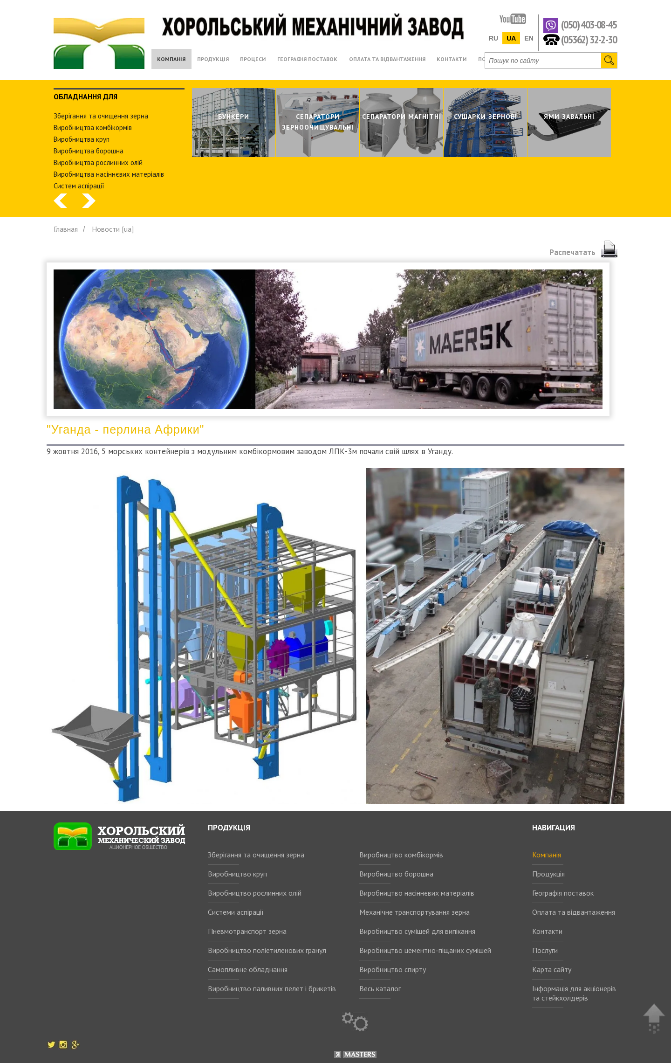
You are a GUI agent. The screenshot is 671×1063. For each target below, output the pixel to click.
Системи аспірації (236, 912)
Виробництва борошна (88, 150)
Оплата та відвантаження (573, 912)
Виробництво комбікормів (401, 854)
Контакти (547, 931)
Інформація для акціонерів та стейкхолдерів (574, 993)
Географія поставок (563, 892)
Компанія (546, 854)
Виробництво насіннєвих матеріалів (416, 892)
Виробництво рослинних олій (254, 892)
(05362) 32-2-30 (588, 39)
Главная (66, 229)
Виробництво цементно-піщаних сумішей (425, 950)
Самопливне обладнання (248, 969)
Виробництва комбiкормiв (93, 127)
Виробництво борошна (396, 873)
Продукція (548, 873)
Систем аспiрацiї (79, 185)
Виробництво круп (237, 873)
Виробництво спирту (392, 969)
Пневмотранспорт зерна (247, 931)
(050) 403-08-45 (588, 25)
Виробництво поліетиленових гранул (267, 950)
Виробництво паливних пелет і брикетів (272, 988)
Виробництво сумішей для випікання (417, 931)
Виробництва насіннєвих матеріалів (109, 174)
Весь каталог (380, 988)
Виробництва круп (82, 139)
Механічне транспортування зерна (414, 912)
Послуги (545, 950)
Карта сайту (551, 969)
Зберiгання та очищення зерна (101, 115)
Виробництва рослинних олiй (98, 162)
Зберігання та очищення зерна (256, 854)
